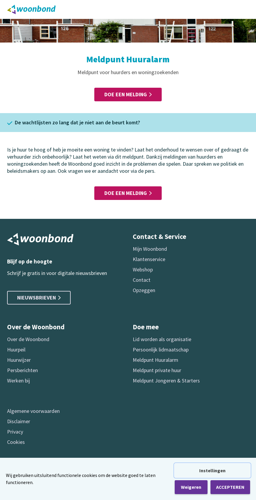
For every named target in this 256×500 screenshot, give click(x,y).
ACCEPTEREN (230, 487)
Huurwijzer (19, 359)
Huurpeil (16, 349)
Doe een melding (128, 94)
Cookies (16, 442)
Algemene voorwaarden (33, 411)
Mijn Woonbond (150, 248)
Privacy (15, 431)
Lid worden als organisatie (162, 339)
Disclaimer (18, 421)
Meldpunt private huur (157, 370)
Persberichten (22, 370)
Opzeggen (144, 290)
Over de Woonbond (28, 339)
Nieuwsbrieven (39, 297)
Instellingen (212, 470)
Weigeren (191, 487)
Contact (141, 279)
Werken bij (18, 380)
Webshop (143, 269)
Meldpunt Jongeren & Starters (166, 380)
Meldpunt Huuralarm (155, 359)
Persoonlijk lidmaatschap (161, 349)
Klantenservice (149, 259)
